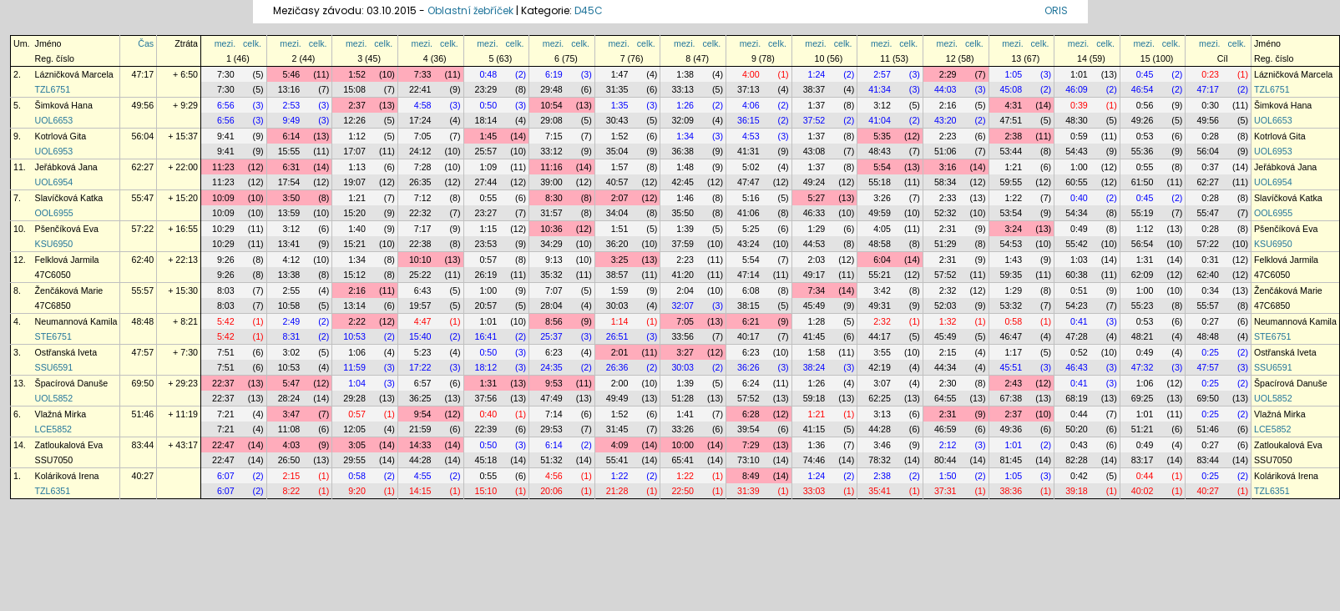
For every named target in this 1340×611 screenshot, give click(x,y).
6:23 (554, 352)
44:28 (879, 429)
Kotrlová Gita (61, 136)
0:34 (1210, 290)
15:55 (289, 151)
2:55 (292, 290)
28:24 (289, 398)
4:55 (423, 476)
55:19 (1142, 213)
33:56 (682, 336)
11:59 (354, 367)
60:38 (1076, 275)
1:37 (817, 105)
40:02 (1142, 491)
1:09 (488, 167)
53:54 (1011, 213)
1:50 (948, 476)
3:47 (292, 414)
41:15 (814, 429)
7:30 (226, 74)
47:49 (551, 398)
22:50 (682, 491)
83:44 (142, 445)
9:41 (226, 136)
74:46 (814, 460)
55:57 (142, 290)
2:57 (882, 74)
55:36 (1142, 151)
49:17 (814, 275)
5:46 (292, 74)
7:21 (226, 414)
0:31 (1210, 260)
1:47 (620, 74)
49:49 (617, 398)
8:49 (751, 476)
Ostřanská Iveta (66, 352)
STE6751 (53, 336)
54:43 (1076, 151)
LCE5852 (53, 429)
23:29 (486, 89)
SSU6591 (54, 367)
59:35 (1011, 275)
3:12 (882, 105)
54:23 (1076, 305)
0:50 (488, 105)
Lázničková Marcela (74, 74)
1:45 (488, 136)
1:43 (1013, 260)
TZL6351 (53, 491)
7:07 (554, 290)
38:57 (617, 275)
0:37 (1210, 167)
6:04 (882, 260)
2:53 (292, 105)
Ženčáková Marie (69, 290)
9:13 (554, 260)
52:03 (945, 305)
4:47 (423, 321)
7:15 (554, 136)
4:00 (751, 74)
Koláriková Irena (67, 476)
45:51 (1011, 367)
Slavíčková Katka (69, 198)
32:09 (682, 120)
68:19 (1076, 398)
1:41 (685, 414)
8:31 (292, 336)
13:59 (289, 213)
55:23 (1142, 305)
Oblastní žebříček (470, 10)
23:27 (486, 213)
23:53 (486, 244)
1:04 (357, 383)
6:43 (423, 290)
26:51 (617, 336)
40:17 (748, 336)
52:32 (945, 213)
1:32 (948, 321)
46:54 (1142, 89)
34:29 (551, 244)
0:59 (1079, 136)
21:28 (617, 491)
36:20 (617, 244)
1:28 (817, 321)
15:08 (354, 89)
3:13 (882, 414)
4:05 (882, 229)
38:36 (1011, 491)
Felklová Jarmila (67, 260)
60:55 (1076, 182)
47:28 (1076, 336)
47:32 (1142, 367)
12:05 (354, 429)
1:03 (1079, 260)
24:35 (551, 367)
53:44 (1011, 151)
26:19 (486, 275)
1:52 (357, 74)
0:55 (1145, 167)
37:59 (682, 244)
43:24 (748, 244)
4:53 (751, 136)
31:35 (617, 89)
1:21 (1013, 167)
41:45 (814, 336)
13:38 (289, 275)
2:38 (1013, 136)
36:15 (748, 120)
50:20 (1076, 429)
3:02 (292, 352)
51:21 (1142, 429)
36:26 (748, 367)
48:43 (879, 151)
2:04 (685, 290)
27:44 (486, 182)
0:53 (1145, 136)
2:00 (620, 383)
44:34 (945, 367)
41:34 (879, 89)
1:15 (488, 229)
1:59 (620, 290)
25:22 (420, 275)
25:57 (486, 151)
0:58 (1013, 321)
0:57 (488, 260)
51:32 (551, 460)
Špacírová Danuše (72, 383)
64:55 (945, 398)
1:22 (1013, 198)
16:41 (486, 336)
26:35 (420, 182)
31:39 (748, 491)
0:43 (1079, 445)
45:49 (814, 305)
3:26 (882, 198)
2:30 (948, 383)
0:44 (1079, 414)
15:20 (354, 213)
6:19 (554, 74)
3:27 (685, 352)
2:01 (620, 352)
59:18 (814, 398)
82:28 (1076, 460)
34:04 (617, 213)
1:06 (357, 352)
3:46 (882, 445)
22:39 (486, 429)
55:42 (1076, 244)
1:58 (817, 352)
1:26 (685, 105)
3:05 (357, 445)
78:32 (879, 460)
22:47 (223, 445)
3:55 (882, 352)
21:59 (420, 429)
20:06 (551, 491)
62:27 (142, 167)
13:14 (354, 305)
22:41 (420, 89)
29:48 (551, 89)
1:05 (1013, 74)
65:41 (682, 460)
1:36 (817, 445)
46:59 (945, 429)
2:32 (948, 290)
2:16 (948, 105)
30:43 (617, 120)
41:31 (748, 151)
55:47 (142, 198)
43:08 (814, 151)
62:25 (879, 398)
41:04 (879, 120)
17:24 (420, 120)
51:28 (682, 398)
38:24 (814, 367)
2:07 (620, 198)
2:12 (948, 445)
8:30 (554, 198)
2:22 (357, 321)
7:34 (817, 290)
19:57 (420, 305)
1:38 (685, 74)
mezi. (225, 43)
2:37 (357, 105)
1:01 (1079, 74)
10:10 (420, 260)
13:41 (289, 244)
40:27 (142, 476)
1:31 (1145, 260)
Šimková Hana (64, 105)
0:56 (1145, 105)
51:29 (945, 244)
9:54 (423, 414)
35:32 (551, 275)
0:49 (1079, 229)
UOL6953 (54, 151)
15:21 (354, 244)
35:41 (879, 491)
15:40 (420, 336)
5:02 (751, 167)
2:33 (948, 198)
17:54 (289, 182)
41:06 (748, 213)
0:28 (1210, 136)
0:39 (1079, 105)
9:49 (292, 120)
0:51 (1079, 290)
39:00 (551, 182)
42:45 (682, 182)
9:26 (226, 260)
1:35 (620, 105)
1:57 (620, 167)
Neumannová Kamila (76, 321)
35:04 (617, 151)
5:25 (751, 229)
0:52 (1079, 352)
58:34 (945, 182)
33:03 (814, 491)
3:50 (292, 198)
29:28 (354, 398)
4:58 (423, 105)
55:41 (617, 460)
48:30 (1076, 120)
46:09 (1076, 89)
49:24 (814, 182)
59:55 (1011, 182)
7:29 (751, 445)
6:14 (292, 136)
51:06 (945, 151)
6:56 (226, 105)
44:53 (814, 244)
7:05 (423, 136)
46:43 (1076, 367)
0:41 (1079, 321)
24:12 (420, 151)
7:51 (226, 352)
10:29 (223, 229)
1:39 (685, 229)
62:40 (142, 260)
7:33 (423, 74)
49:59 (879, 213)
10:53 (354, 336)
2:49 (292, 321)
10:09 (223, 198)
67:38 (1011, 398)
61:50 (1142, 182)
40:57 (617, 182)
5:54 (882, 167)
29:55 (354, 460)
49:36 (1011, 429)
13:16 (289, 89)
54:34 (1076, 213)
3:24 (1013, 229)
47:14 (748, 275)
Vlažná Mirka (61, 414)
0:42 (1079, 476)
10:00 (682, 445)
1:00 (1079, 167)
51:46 (142, 414)
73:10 (748, 460)
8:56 (554, 321)
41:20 (682, 275)
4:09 (620, 445)
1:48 (685, 167)
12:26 (354, 120)
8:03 (226, 290)
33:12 (551, 151)
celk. (252, 43)
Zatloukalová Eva (69, 445)
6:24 (751, 383)
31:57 (551, 213)
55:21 (879, 275)
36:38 (682, 151)
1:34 (685, 136)
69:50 (142, 383)
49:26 (1142, 120)
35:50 (682, 213)
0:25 (1210, 352)
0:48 (488, 74)
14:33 (420, 445)
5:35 (882, 136)
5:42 (226, 321)
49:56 (142, 105)
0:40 (1079, 198)
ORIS (1056, 10)
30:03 (617, 305)
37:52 (814, 120)
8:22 (292, 491)
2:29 (948, 74)
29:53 (551, 429)
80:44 (945, 460)
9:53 (554, 383)
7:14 (554, 414)
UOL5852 (54, 398)
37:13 (748, 89)
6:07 (226, 476)
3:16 (948, 167)
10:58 (289, 305)
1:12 (357, 136)
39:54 (748, 429)
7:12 (423, 198)
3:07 (882, 383)
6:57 (423, 383)
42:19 (879, 367)
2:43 (1013, 383)
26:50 (289, 460)
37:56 (486, 398)
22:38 (420, 244)
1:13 (357, 167)
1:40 (357, 229)
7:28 (423, 167)
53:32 (1011, 305)
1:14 (620, 321)
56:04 (142, 136)
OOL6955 (54, 213)
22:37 (223, 383)
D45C (588, 10)
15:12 (354, 275)
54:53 (1011, 244)
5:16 (751, 198)
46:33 (814, 213)
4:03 (292, 445)
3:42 (882, 290)
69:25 (1142, 398)
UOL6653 (54, 120)
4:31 (1013, 105)
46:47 (1011, 336)
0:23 (1210, 74)
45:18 (486, 460)
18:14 (486, 120)
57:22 (142, 229)
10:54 (551, 105)
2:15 (948, 352)
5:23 (423, 352)
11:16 (551, 167)
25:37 (551, 336)
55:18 (879, 182)
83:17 (1142, 460)
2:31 (948, 229)
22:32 (420, 213)
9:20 (357, 491)
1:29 (817, 229)
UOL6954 (54, 182)
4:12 (292, 260)
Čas (146, 43)
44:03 (945, 89)
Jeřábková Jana (66, 167)
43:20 (945, 120)
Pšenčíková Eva (67, 229)
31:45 (617, 429)
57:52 (945, 275)
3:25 (620, 260)
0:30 (1210, 105)
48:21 (1142, 336)
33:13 (682, 89)
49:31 (879, 305)
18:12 (486, 367)
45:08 (1011, 89)
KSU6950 (54, 244)
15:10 (486, 491)
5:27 (817, 198)
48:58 (879, 244)
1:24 (817, 74)
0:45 (1145, 74)
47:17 (142, 74)
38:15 (748, 305)
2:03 (817, 260)
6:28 (751, 414)
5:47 (292, 383)
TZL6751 (53, 89)
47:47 (748, 182)
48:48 (142, 321)
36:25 (420, 398)
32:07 (682, 305)
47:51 (1011, 120)
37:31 (945, 491)
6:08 (751, 290)
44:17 (879, 336)
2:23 (948, 136)
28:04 (551, 305)
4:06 (751, 105)
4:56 (554, 476)
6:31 (292, 167)
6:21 (751, 321)
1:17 (1013, 352)
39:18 (1076, 491)
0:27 (1210, 321)
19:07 (354, 182)
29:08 (551, 120)
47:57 (142, 352)
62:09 (1142, 275)
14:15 (420, 491)
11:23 (223, 167)
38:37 (814, 89)
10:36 (551, 229)
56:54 (1142, 244)
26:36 (617, 367)
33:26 (682, 429)
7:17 (423, 229)
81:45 (1011, 460)
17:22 (420, 367)
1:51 (620, 229)
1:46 (685, 198)
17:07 (354, 151)
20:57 (486, 305)
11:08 (289, 429)
